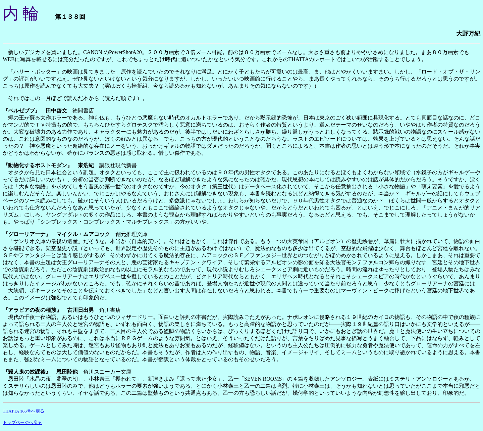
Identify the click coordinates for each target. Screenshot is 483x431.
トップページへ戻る (22, 422)
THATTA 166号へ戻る (23, 411)
